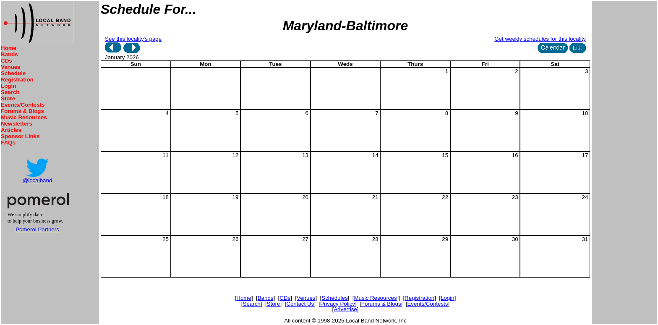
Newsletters (16, 124)
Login (8, 86)
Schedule (13, 73)
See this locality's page (133, 39)
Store (8, 98)
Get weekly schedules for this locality (540, 39)
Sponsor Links (20, 136)
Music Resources (24, 117)
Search (10, 92)
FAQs (8, 142)
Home (8, 48)
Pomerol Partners (37, 229)
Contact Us (300, 304)
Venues (11, 67)
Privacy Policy (337, 304)
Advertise (345, 309)
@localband (37, 180)
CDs (6, 61)
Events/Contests (22, 105)
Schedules (334, 298)
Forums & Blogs (22, 111)
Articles (11, 130)
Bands (9, 54)
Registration (17, 79)
